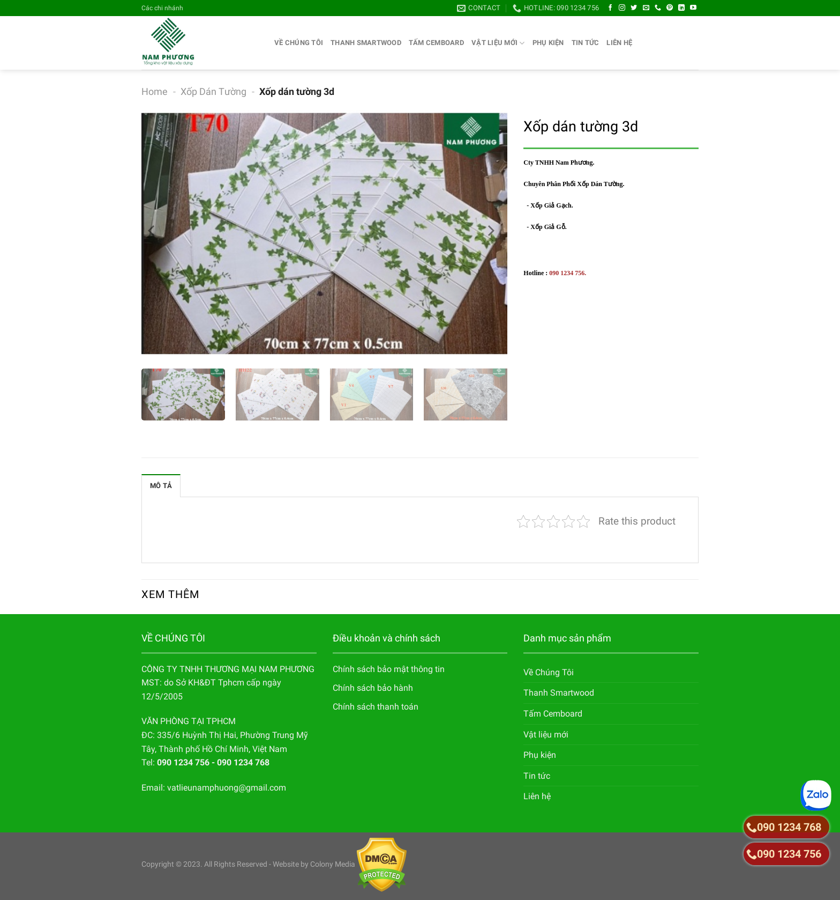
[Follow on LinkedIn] (681, 8)
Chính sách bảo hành (373, 688)
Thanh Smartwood (366, 43)
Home (154, 91)
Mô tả (161, 486)
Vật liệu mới (498, 43)
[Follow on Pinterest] (669, 8)
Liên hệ (619, 43)
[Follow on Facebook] (610, 8)
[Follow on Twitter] (634, 8)
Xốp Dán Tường (213, 91)
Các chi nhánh (162, 8)
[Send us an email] (646, 8)
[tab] (161, 485)
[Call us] (658, 8)
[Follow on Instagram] (622, 8)
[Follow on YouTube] (693, 8)
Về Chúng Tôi (298, 43)
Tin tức (585, 43)
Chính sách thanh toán (375, 707)
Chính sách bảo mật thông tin (389, 669)
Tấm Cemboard (436, 43)
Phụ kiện (548, 43)
